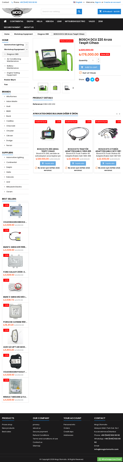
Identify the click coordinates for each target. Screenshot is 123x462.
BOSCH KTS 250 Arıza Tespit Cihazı (48, 150)
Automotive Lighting (14, 44)
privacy (36, 424)
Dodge (9, 140)
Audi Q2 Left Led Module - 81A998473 (15, 347)
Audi (8, 106)
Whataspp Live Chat (110, 459)
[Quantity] (93, 60)
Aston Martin (11, 101)
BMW (8, 111)
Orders (67, 428)
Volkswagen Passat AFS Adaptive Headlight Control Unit (15, 372)
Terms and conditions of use (45, 438)
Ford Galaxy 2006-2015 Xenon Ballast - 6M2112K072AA (15, 272)
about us (29, 27)
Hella (39, 21)
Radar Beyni (10, 79)
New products (8, 428)
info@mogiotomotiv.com (106, 449)
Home (5, 40)
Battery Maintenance (13, 67)
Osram (9, 191)
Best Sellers (9, 198)
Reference (37, 104)
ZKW (100, 21)
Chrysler (10, 130)
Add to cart (89, 67)
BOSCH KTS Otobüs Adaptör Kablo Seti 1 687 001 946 (108, 151)
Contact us (37, 442)
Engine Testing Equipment (13, 74)
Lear (59, 21)
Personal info (69, 424)
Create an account (112, 2)
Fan (6, 84)
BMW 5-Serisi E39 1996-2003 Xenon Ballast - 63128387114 (15, 247)
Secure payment (12, 27)
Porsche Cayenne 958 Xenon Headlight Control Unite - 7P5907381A (15, 322)
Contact (5, 2)
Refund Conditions (41, 435)
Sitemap (36, 445)
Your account (72, 418)
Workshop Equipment (14, 49)
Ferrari (9, 145)
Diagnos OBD (13, 54)
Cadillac (10, 121)
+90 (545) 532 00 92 (28, 2)
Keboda (50, 21)
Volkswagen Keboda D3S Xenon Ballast (15, 222)
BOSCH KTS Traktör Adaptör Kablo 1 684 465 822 (78, 151)
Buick (8, 116)
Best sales (6, 431)
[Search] (61, 11)
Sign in (98, 2)
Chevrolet (10, 126)
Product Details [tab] (43, 97)
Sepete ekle (48, 163)
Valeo (92, 21)
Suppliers (7, 152)
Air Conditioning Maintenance (14, 60)
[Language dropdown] (79, 2)
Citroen (9, 135)
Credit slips (68, 431)
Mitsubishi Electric (75, 21)
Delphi (30, 21)
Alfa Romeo (11, 96)
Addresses (68, 435)
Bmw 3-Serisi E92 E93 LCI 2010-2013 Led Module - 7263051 (15, 297)
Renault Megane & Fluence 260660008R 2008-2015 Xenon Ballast (15, 397)
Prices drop (7, 424)
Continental (16, 21)
